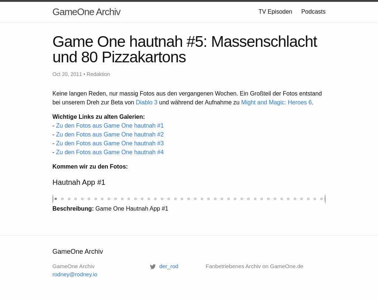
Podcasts (313, 11)
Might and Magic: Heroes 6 (276, 102)
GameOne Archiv (86, 11)
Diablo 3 (147, 102)
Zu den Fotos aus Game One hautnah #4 (110, 152)
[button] (55, 198)
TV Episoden (275, 11)
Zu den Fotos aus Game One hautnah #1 (110, 125)
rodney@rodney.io (74, 274)
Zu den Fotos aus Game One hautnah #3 (110, 143)
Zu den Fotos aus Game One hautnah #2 (110, 134)
